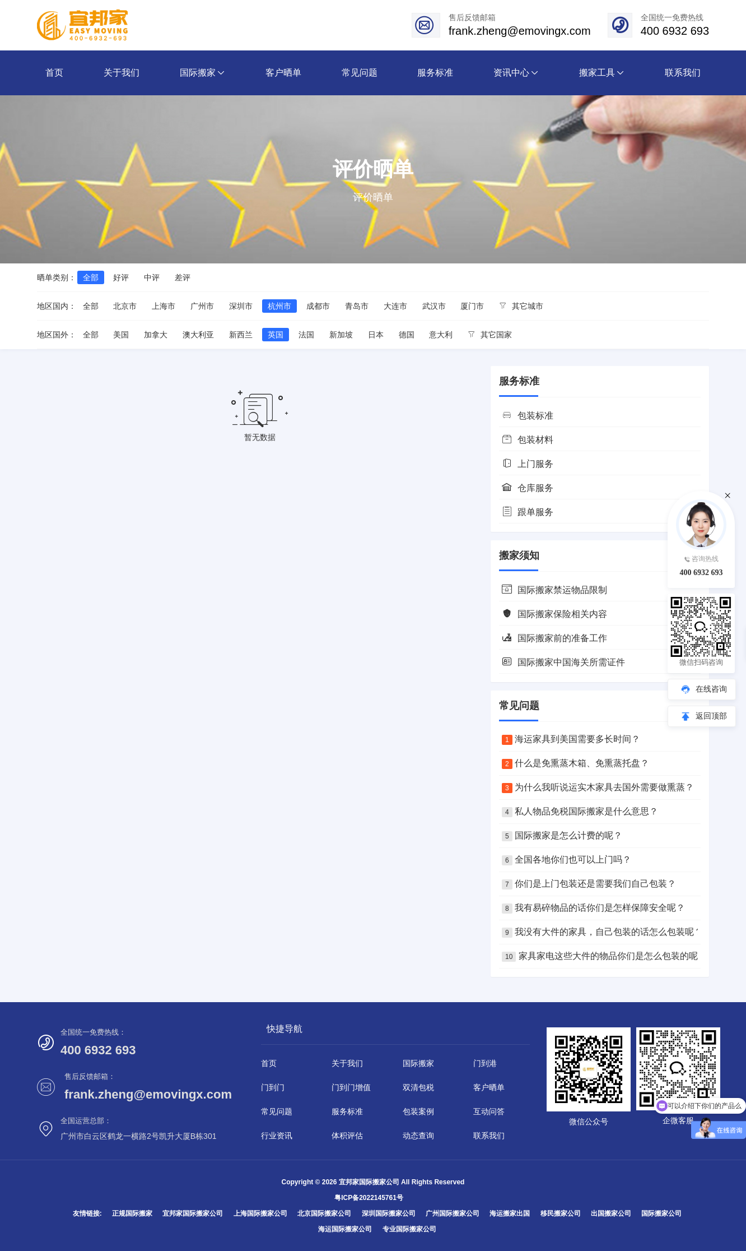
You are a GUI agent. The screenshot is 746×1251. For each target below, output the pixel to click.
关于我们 (347, 1063)
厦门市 (472, 306)
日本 (376, 334)
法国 (306, 334)
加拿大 (155, 334)
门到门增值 (351, 1087)
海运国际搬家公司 (345, 1229)
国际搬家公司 (661, 1213)
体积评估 (347, 1135)
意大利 (441, 334)
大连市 (395, 306)
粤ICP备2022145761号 (368, 1198)
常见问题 (276, 1111)
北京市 (125, 306)
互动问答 (489, 1111)
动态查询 (418, 1135)
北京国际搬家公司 (324, 1213)
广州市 (202, 306)
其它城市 (521, 306)
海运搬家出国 (509, 1213)
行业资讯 (276, 1135)
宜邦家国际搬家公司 (192, 1213)
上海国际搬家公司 (260, 1213)
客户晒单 (489, 1087)
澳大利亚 (198, 334)
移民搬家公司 (560, 1213)
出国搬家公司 (611, 1213)
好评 (121, 277)
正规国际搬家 (132, 1213)
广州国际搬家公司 (452, 1213)
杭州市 (279, 306)
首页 (269, 1063)
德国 (406, 334)
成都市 (318, 306)
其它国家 (490, 334)
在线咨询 (711, 688)
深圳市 (241, 306)
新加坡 (341, 334)
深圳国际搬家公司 (389, 1213)
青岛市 (357, 306)
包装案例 (418, 1111)
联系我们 (489, 1135)
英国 (275, 334)
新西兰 (241, 334)
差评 (182, 277)
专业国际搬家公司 (409, 1229)
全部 (91, 277)
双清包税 (418, 1087)
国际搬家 (418, 1063)
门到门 (273, 1087)
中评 (152, 277)
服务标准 (347, 1111)
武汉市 (434, 306)
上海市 (163, 306)
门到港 (485, 1063)
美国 (121, 334)
